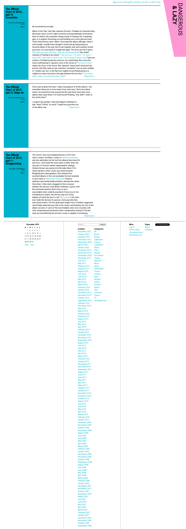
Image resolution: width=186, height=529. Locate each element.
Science (97, 284)
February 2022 (84, 237)
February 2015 (84, 303)
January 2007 (83, 515)
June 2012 (82, 348)
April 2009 (82, 443)
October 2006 (83, 523)
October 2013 (83, 316)
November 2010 (84, 396)
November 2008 (84, 457)
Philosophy (99, 269)
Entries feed (134, 230)
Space (96, 287)
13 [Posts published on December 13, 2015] (40, 233)
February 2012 (84, 359)
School (97, 282)
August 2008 (83, 465)
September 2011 (85, 369)
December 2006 (84, 518)
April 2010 (82, 412)
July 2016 (82, 274)
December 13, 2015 (20, 98)
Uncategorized (100, 300)
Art (95, 231)
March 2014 (83, 311)
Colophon (149, 230)
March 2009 (83, 446)
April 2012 (82, 353)
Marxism (97, 261)
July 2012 (82, 345)
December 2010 (84, 393)
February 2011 (84, 388)
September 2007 (85, 494)
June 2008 (82, 470)
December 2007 (84, 486)
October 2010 (83, 398)
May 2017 (82, 263)
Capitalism (98, 239)
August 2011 (83, 372)
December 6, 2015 (20, 169)
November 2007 (84, 488)
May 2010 (82, 409)
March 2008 (83, 478)
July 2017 (82, 261)
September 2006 (85, 526)
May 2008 (82, 473)
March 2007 (83, 510)
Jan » (32, 245)
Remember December (55, 179)
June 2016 (82, 277)
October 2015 (83, 298)
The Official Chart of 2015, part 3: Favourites (14, 13)
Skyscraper (65, 197)
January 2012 (83, 361)
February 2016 (84, 287)
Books (97, 234)
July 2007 (82, 499)
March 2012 (83, 356)
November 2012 (84, 337)
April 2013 (82, 327)
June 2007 (82, 502)
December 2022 (84, 231)
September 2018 (85, 255)
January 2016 (83, 290)
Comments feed (136, 232)
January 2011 (83, 390)
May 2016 (82, 279)
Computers (98, 245)
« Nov (26, 245)
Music (23, 27)
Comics (97, 242)
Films (96, 250)
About (147, 227)
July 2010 (82, 404)
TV (95, 298)
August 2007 (83, 496)
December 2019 (84, 250)
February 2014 (84, 314)
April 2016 (82, 282)
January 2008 (83, 483)
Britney (97, 237)
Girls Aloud (98, 255)
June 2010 (82, 406)
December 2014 (84, 306)
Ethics (96, 247)
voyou (12, 23)
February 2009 (84, 449)
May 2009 (82, 441)
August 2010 (83, 401)
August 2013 (83, 319)
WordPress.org (135, 235)
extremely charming (70, 157)
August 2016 (83, 271)
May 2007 (82, 504)
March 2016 (83, 284)
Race (96, 277)
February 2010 (84, 417)
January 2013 (83, 332)
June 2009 (82, 438)
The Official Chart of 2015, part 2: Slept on (15, 89)
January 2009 (83, 451)
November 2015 (84, 295)
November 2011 (84, 367)
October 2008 (83, 459)
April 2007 (82, 507)
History (97, 258)
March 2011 (83, 385)
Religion (97, 279)
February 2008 (84, 481)
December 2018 (84, 253)
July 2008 (82, 467)
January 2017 (83, 269)
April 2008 (82, 475)
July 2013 (82, 322)
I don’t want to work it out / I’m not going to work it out (63, 58)
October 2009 (83, 428)
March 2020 (83, 245)
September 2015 (85, 300)
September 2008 (85, 462)
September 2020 (85, 242)
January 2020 (83, 247)
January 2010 (83, 420)
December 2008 (84, 454)
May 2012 (82, 351)
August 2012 (83, 343)
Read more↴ (89, 76)
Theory (97, 295)
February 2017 (84, 266)
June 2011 (82, 377)
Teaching (98, 292)
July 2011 (82, 375)
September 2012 (85, 340)
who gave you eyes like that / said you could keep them (56, 52)
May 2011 (82, 380)
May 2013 (82, 324)
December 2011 (84, 364)
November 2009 (84, 425)
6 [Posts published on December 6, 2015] (39, 230)
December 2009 (84, 422)
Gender (97, 253)
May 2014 (82, 308)
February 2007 (84, 512)
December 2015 (84, 292)
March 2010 (83, 414)
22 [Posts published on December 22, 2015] (28, 239)
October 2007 (83, 491)
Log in (131, 227)
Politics (97, 274)
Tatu (96, 290)
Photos (97, 271)
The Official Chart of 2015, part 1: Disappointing (14, 159)
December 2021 (84, 239)
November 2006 (84, 520)
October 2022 (83, 234)
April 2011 (82, 383)
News (96, 266)
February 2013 (84, 330)
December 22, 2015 (20, 23)
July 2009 (82, 436)
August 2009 (83, 433)
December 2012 (84, 335)
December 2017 (84, 258)
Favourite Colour (84, 63)
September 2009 (85, 430)
